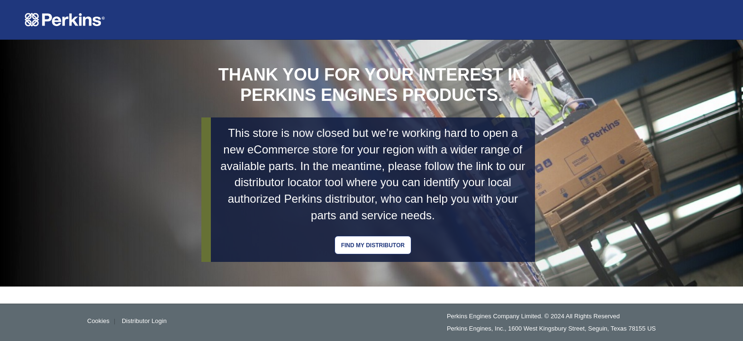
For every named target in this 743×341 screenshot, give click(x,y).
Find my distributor (373, 245)
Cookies (98, 320)
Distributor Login (144, 320)
